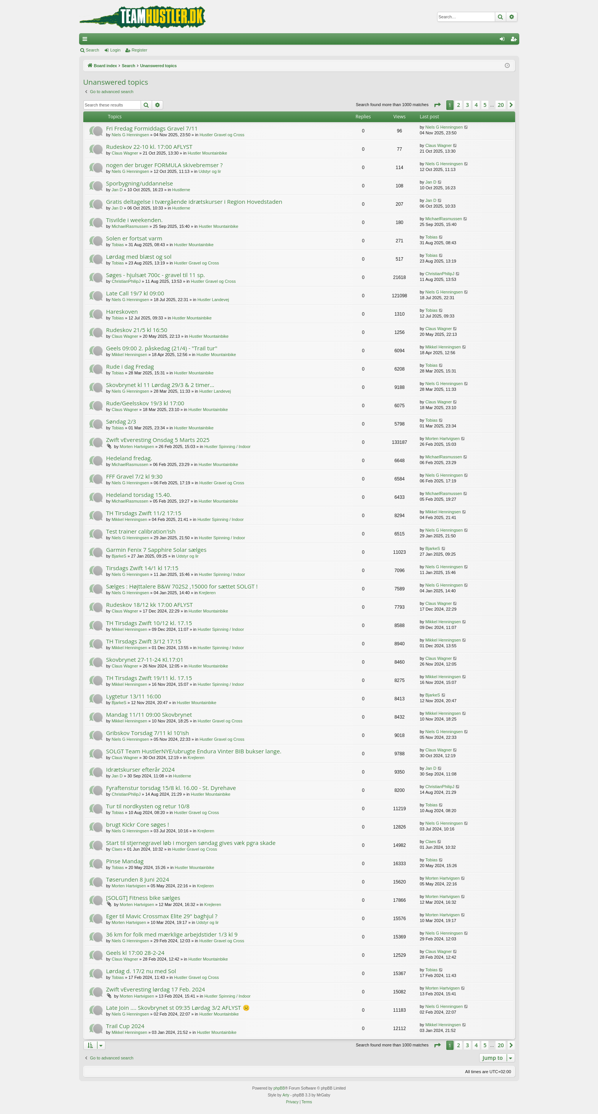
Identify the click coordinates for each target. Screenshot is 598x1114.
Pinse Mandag (125, 861)
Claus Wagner (125, 153)
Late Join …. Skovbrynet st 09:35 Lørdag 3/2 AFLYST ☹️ (178, 1007)
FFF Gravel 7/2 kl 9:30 (134, 476)
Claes (117, 849)
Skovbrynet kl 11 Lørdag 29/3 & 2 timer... (160, 385)
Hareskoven (122, 311)
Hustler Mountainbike (207, 153)
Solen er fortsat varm (134, 238)
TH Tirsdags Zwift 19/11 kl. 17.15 (149, 678)
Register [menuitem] (515, 40)
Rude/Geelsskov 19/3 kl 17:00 (145, 403)
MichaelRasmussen (130, 226)
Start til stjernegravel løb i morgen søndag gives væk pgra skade (191, 842)
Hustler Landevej (213, 299)
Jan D (117, 189)
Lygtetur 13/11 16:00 (133, 696)
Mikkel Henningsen (129, 354)
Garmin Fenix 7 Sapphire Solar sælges (156, 549)
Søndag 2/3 (121, 421)
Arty (285, 1095)
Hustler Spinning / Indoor (227, 446)
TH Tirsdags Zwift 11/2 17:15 (144, 513)
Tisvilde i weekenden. (134, 220)
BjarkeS (119, 556)
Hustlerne (181, 189)
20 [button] (501, 104)
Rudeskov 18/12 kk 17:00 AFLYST (149, 604)
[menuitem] (292, 1102)
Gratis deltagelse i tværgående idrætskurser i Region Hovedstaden (194, 201)
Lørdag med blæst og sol (139, 256)
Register (139, 50)
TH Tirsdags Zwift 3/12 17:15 (144, 641)
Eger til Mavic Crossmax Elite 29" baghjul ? (161, 916)
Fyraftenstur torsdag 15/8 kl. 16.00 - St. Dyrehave (171, 788)
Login (115, 50)
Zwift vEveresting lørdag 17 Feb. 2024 (155, 989)
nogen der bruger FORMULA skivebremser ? (164, 165)
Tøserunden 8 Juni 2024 (137, 879)
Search (92, 50)
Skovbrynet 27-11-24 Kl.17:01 (144, 659)
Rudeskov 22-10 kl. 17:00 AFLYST (149, 146)
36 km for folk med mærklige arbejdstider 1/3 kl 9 (172, 934)
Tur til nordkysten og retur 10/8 (148, 806)
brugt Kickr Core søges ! (137, 824)
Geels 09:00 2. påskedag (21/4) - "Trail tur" (161, 348)
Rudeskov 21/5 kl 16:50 (136, 330)
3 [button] (467, 104)
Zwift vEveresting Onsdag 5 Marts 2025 (158, 439)
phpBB (279, 1088)
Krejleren (207, 592)
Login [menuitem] (503, 40)
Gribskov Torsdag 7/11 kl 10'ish (147, 733)
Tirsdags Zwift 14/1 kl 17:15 (142, 568)
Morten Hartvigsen (137, 446)
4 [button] (476, 104)
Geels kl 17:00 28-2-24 (135, 952)
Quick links (86, 40)
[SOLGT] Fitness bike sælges (143, 897)
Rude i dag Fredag (130, 366)
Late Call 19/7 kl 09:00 (135, 293)
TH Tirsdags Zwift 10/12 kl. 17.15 (149, 623)
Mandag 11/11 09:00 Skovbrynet (149, 714)
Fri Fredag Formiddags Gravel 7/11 (152, 128)
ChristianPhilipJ (126, 281)
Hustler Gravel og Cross (221, 134)
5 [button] (484, 104)
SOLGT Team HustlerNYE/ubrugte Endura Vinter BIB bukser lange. (194, 751)
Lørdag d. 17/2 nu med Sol (141, 971)
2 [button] (458, 104)
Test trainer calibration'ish (141, 531)
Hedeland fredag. (129, 458)
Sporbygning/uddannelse (139, 183)
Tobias (118, 244)
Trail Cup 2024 (125, 1026)
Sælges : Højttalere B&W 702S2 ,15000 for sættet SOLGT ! (182, 586)
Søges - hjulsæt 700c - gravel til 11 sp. (155, 275)
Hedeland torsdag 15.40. (139, 494)
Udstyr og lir (210, 171)
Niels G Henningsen (130, 134)
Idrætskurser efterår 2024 (140, 769)
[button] (437, 105)
